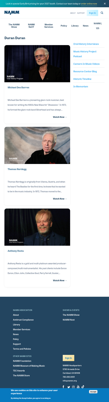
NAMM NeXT (31, 25)
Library (75, 26)
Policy (64, 26)
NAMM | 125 (97, 26)
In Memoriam (80, 86)
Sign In (92, 12)
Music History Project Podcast (85, 54)
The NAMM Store (21, 375)
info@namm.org (70, 380)
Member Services (48, 25)
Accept (93, 393)
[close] (105, 3)
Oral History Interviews (86, 44)
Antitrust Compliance (23, 319)
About (73, 13)
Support (81, 13)
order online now (89, 3)
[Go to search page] (102, 13)
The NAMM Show (14, 25)
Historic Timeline (82, 79)
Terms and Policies (22, 348)
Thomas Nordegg (17, 169)
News (85, 26)
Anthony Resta (16, 250)
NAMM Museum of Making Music (29, 365)
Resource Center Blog (85, 71)
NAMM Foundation (22, 360)
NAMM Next (69, 319)
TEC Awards (19, 370)
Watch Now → (60, 116)
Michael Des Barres (18, 87)
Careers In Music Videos (86, 63)
